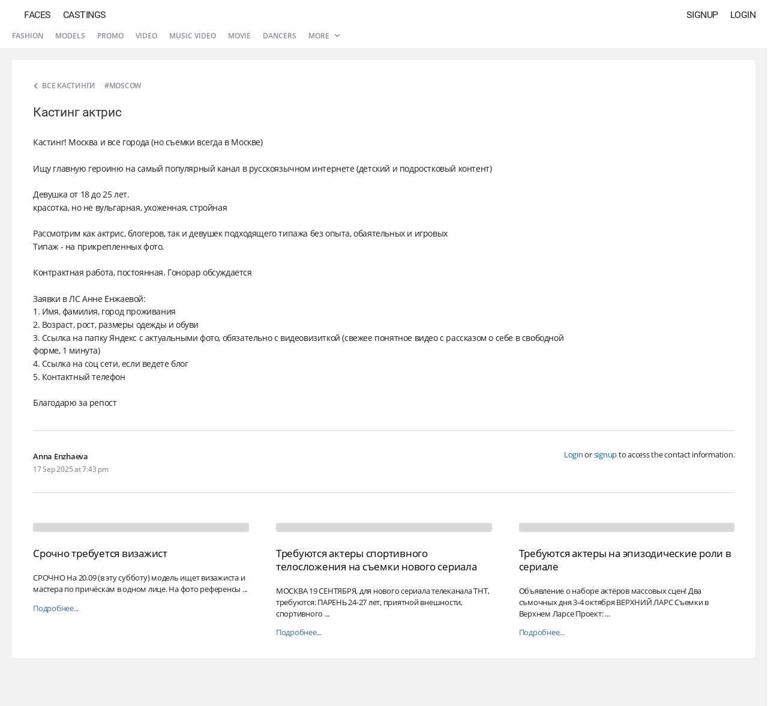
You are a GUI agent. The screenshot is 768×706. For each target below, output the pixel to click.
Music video (192, 36)
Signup (702, 14)
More (324, 36)
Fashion (27, 36)
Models (70, 36)
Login (743, 14)
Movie (239, 36)
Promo (110, 36)
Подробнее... (56, 608)
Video (146, 36)
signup (605, 454)
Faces (37, 14)
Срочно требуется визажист (100, 553)
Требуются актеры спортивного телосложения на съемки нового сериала (376, 559)
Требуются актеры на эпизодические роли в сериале (625, 559)
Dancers (279, 36)
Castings (84, 14)
